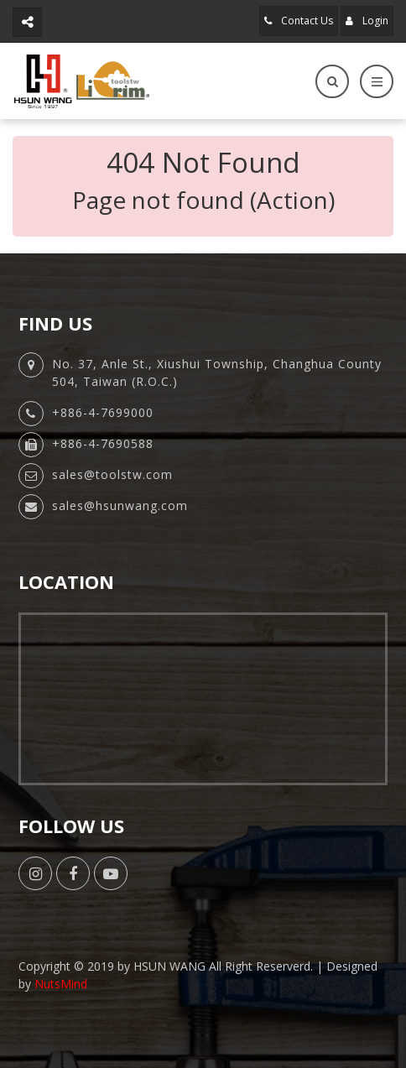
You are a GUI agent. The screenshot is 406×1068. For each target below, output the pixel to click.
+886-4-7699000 (103, 412)
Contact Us (298, 20)
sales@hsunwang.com (120, 505)
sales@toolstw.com (112, 474)
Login (367, 20)
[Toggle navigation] (376, 81)
